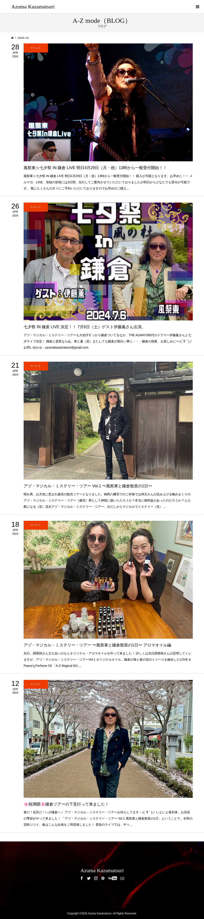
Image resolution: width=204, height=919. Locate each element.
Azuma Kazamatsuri (33, 7)
